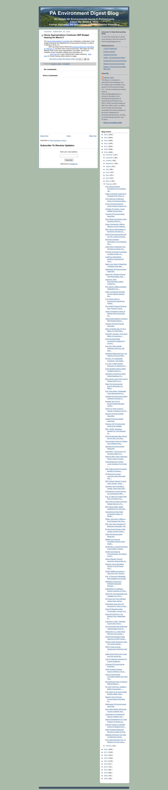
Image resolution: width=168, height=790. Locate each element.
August (108, 166)
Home (69, 136)
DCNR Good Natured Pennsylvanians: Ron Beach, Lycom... (116, 554)
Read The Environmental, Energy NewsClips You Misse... (114, 386)
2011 (106, 770)
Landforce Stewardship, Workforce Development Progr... (114, 259)
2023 (106, 140)
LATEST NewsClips (110, 48)
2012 (106, 767)
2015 (106, 758)
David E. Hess (109, 77)
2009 (106, 776)
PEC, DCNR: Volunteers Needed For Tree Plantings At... (115, 431)
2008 (106, 778)
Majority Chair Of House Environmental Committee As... (115, 699)
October (109, 160)
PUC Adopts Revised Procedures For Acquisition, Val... (115, 189)
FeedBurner (73, 164)
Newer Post (44, 136)
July (107, 169)
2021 (106, 146)
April (107, 178)
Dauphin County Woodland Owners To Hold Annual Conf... (114, 566)
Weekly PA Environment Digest (114, 64)
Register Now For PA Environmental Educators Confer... (115, 404)
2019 (106, 152)
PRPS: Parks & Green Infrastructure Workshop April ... (116, 649)
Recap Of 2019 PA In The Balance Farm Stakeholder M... (115, 616)
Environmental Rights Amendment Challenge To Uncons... (115, 341)
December (109, 155)
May (107, 175)
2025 (106, 135)
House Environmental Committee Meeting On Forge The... (116, 677)
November (109, 158)
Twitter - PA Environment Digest (114, 58)
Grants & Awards (109, 52)
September (110, 163)
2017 (106, 752)
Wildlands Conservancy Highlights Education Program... (113, 584)
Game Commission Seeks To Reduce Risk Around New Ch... (115, 314)
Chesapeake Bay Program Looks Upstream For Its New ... (116, 464)
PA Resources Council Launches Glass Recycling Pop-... (115, 476)
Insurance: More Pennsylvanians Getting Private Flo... (114, 282)
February (109, 184)
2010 (106, 773)
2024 (106, 138)
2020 (106, 149)
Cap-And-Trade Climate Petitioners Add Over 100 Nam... (114, 348)
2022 (106, 143)
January (109, 746)
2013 (106, 764)
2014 (106, 761)
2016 (106, 755)
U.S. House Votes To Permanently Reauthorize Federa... (115, 301)
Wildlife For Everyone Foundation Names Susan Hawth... (115, 542)
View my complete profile (112, 123)
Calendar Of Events (110, 55)
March (108, 181)
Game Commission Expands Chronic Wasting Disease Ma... (115, 294)
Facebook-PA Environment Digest (114, 61)
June (108, 172)
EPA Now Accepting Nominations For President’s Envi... (116, 242)
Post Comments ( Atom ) (58, 140)
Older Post (92, 136)
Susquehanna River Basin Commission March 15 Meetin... (114, 514)
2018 (106, 749)
